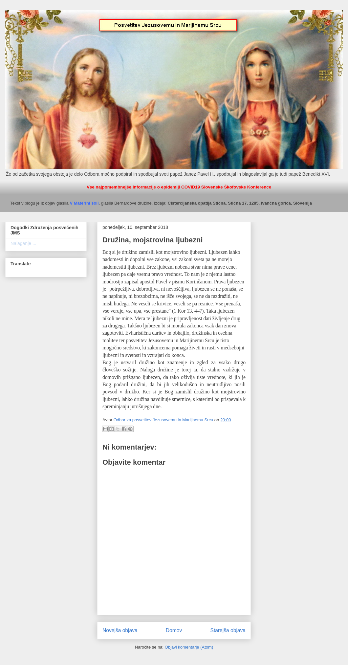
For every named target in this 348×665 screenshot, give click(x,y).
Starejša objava (228, 630)
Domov (174, 630)
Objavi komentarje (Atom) (189, 647)
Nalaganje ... (23, 243)
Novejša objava (120, 630)
